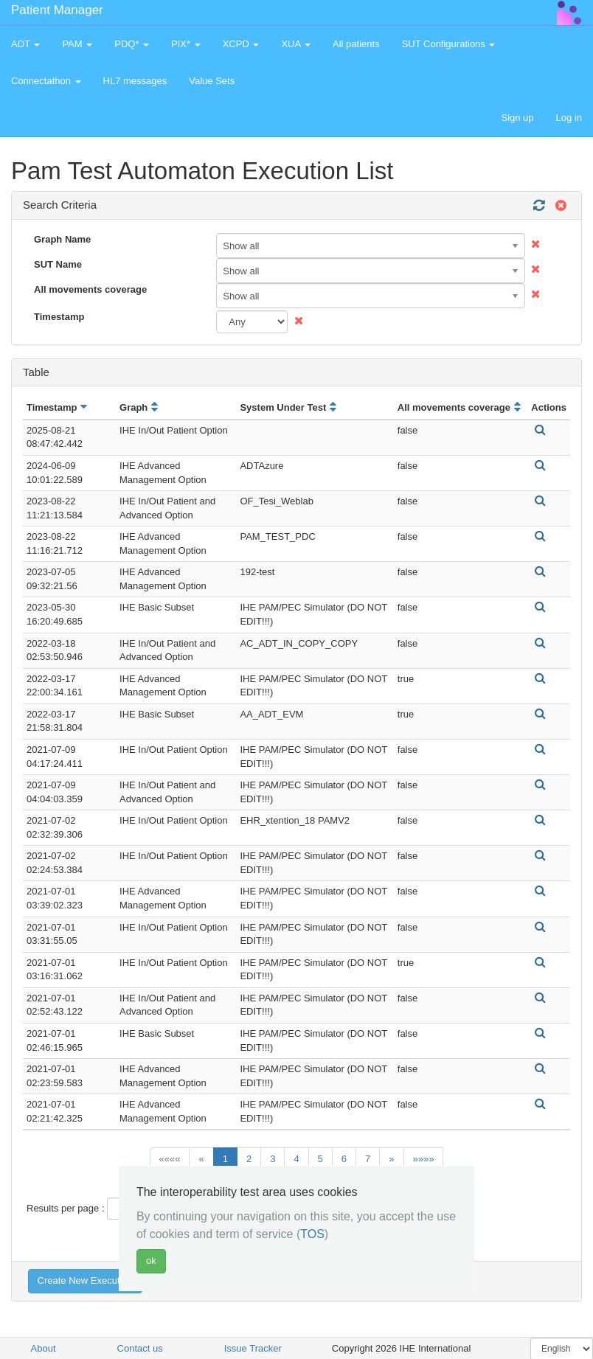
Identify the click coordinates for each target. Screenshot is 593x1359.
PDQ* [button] (131, 43)
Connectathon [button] (46, 80)
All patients (356, 43)
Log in (569, 117)
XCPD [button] (241, 43)
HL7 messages (135, 80)
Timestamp (59, 316)
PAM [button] (77, 43)
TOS (312, 1234)
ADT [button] (25, 43)
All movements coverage (90, 289)
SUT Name (58, 264)
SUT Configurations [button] (449, 43)
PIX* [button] (186, 43)
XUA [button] (296, 43)
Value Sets (212, 80)
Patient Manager (57, 10)
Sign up (517, 117)
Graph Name (62, 239)
